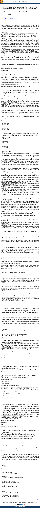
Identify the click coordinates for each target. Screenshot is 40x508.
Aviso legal (16, 502)
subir (37, 499)
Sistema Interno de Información (30, 502)
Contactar (4, 502)
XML (12, 18)
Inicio (5, 4)
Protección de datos (24, 502)
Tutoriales (36, 502)
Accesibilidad (19, 502)
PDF (5, 18)
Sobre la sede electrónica (9, 502)
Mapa (13, 502)
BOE (7, 4)
